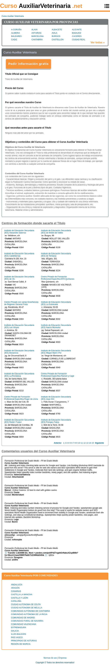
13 (87, 443)
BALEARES (16, 36)
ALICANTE (77, 30)
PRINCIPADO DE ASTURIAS (24, 641)
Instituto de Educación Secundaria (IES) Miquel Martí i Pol (56, 351)
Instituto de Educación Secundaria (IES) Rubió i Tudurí (19, 421)
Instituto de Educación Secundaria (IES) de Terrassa (56, 254)
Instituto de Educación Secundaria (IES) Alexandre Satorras (19, 231)
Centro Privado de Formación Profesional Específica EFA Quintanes (57, 278)
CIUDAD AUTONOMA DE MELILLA (26, 608)
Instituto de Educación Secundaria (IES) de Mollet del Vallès (56, 231)
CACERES (77, 36)
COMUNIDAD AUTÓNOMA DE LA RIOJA (29, 614)
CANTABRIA (37, 39)
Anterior (57, 443)
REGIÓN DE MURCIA (20, 644)
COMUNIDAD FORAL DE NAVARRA (27, 621)
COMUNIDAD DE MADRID (23, 618)
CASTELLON (57, 39)
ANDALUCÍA (16, 585)
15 (93, 443)
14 (90, 443)
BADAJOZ (76, 33)
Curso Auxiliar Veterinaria (13, 16)
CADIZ (14, 39)
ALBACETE (57, 30)
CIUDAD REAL (78, 39)
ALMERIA (15, 33)
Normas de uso (50, 658)
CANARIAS (16, 591)
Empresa (62, 658)
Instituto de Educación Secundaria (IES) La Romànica (19, 375)
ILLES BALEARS (18, 634)
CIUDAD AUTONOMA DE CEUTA (26, 604)
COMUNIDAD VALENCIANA (23, 624)
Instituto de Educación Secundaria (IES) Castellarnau (19, 254)
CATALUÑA (16, 601)
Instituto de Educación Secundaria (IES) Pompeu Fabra (56, 421)
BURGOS (56, 36)
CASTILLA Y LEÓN (19, 598)
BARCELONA (37, 36)
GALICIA (15, 631)
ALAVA (34, 30)
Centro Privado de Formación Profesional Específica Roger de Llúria (21, 398)
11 (82, 443)
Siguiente (99, 443)
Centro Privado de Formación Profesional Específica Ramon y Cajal (57, 375)
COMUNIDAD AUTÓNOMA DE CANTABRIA (30, 611)
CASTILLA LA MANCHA (21, 594)
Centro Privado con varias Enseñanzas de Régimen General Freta (21, 303)
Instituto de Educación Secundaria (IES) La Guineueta (56, 303)
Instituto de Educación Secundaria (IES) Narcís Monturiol (56, 326)
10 (79, 443)
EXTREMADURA (18, 627)
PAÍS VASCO (17, 637)
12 (84, 443)
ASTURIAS (36, 33)
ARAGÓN (15, 588)
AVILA (54, 33)
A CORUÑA (16, 30)
